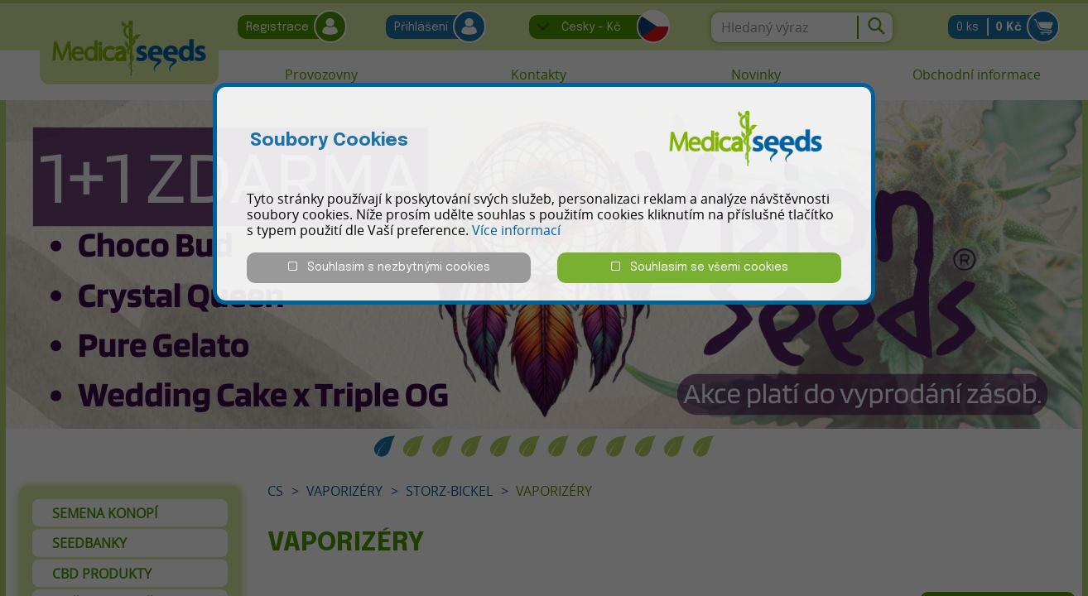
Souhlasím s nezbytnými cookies (389, 267)
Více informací (516, 230)
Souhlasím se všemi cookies (699, 267)
